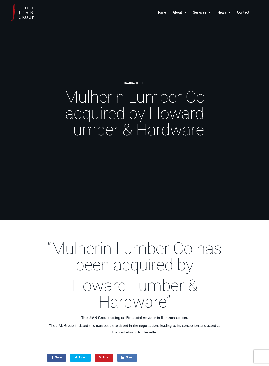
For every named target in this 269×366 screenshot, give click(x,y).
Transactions (134, 83)
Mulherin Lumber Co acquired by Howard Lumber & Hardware (134, 113)
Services (199, 12)
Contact (243, 12)
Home (161, 12)
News (221, 12)
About (177, 12)
